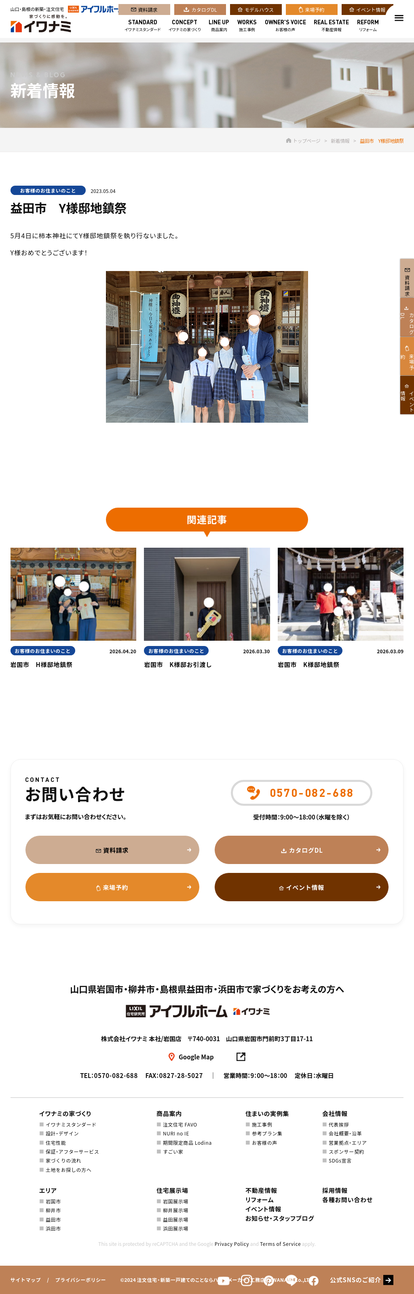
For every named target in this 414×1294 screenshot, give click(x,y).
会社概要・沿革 (345, 1133)
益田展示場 (175, 1219)
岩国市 (53, 1201)
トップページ (303, 140)
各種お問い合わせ (347, 1199)
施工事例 (247, 27)
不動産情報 (331, 27)
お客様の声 (285, 27)
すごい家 (173, 1151)
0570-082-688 (116, 1075)
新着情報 (340, 140)
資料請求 (148, 11)
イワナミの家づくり (185, 27)
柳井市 (53, 1210)
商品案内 (219, 27)
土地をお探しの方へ (68, 1169)
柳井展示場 (175, 1210)
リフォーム (368, 27)
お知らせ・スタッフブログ (279, 1218)
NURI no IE (176, 1133)
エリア (48, 1190)
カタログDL (204, 11)
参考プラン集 (267, 1133)
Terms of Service (280, 1243)
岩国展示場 (175, 1201)
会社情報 (335, 1113)
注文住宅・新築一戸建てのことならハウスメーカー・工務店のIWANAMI (215, 1279)
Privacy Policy (232, 1243)
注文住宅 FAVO (180, 1124)
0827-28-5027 (181, 1075)
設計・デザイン (62, 1133)
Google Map (196, 1057)
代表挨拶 (339, 1124)
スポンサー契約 (346, 1151)
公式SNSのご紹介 (355, 1280)
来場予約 (315, 11)
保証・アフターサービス (72, 1151)
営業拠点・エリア (348, 1142)
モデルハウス (259, 11)
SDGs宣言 (340, 1160)
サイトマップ (26, 1279)
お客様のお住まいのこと (48, 190)
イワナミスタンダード (143, 27)
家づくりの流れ (63, 1160)
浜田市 (53, 1228)
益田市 (53, 1219)
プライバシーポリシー (80, 1279)
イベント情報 (370, 11)
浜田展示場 (175, 1228)
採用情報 (335, 1190)
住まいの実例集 (267, 1113)
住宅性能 (56, 1142)
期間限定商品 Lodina (187, 1142)
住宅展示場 (172, 1190)
